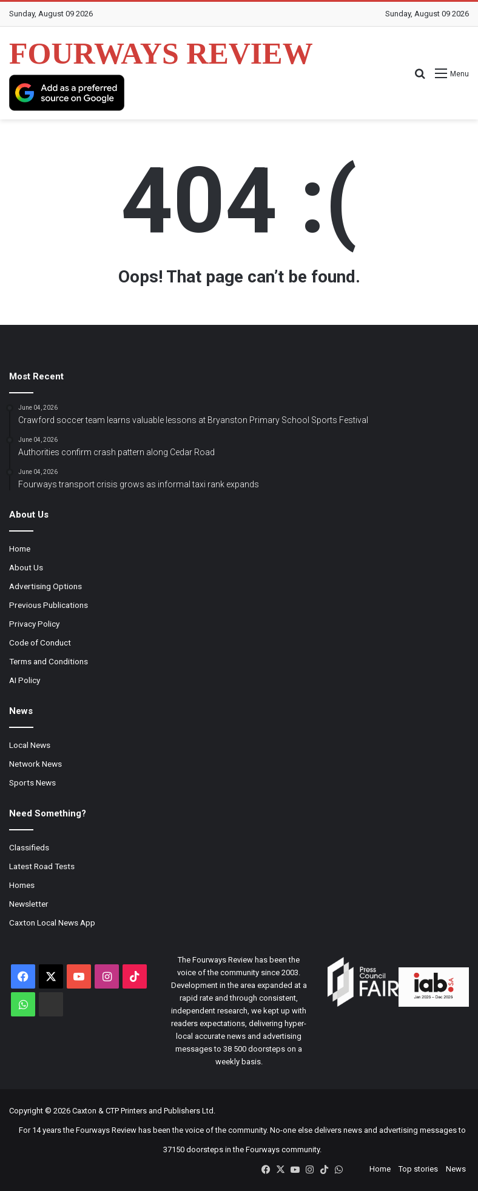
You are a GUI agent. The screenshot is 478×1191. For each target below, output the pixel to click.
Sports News (32, 782)
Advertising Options (45, 586)
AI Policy (24, 680)
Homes (22, 885)
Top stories (418, 1168)
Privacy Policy (34, 624)
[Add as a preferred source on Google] (66, 93)
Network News (35, 764)
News (456, 1168)
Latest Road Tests (42, 866)
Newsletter (29, 904)
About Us (26, 567)
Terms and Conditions (48, 661)
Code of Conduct (40, 642)
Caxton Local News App (52, 922)
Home (19, 548)
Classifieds (29, 847)
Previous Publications (48, 605)
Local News (29, 745)
